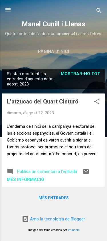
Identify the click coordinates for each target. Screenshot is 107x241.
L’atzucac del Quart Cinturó (42, 101)
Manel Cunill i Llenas (53, 24)
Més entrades (54, 198)
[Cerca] (99, 11)
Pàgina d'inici (53, 51)
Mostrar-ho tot (80, 73)
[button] (96, 102)
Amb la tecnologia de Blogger (53, 219)
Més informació (25, 179)
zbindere (74, 230)
